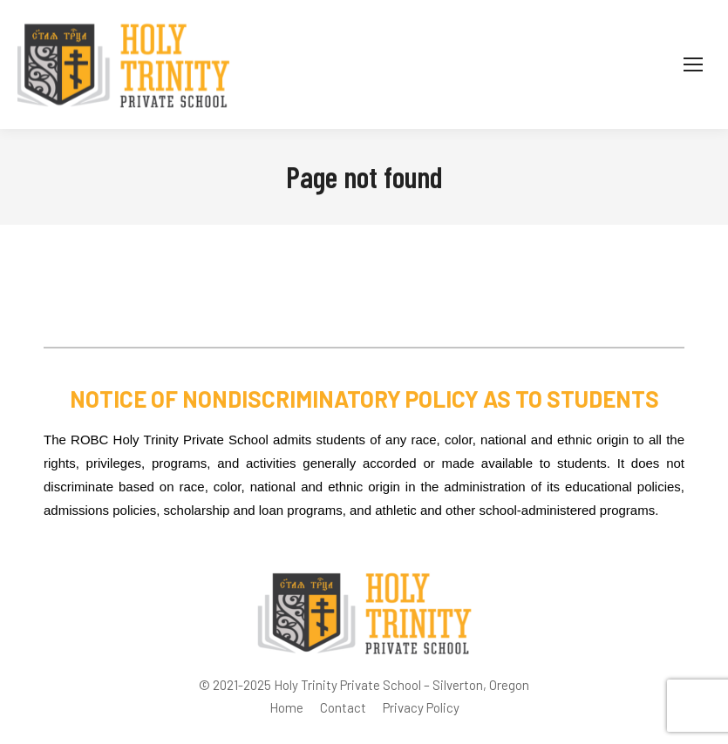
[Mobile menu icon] (693, 64)
